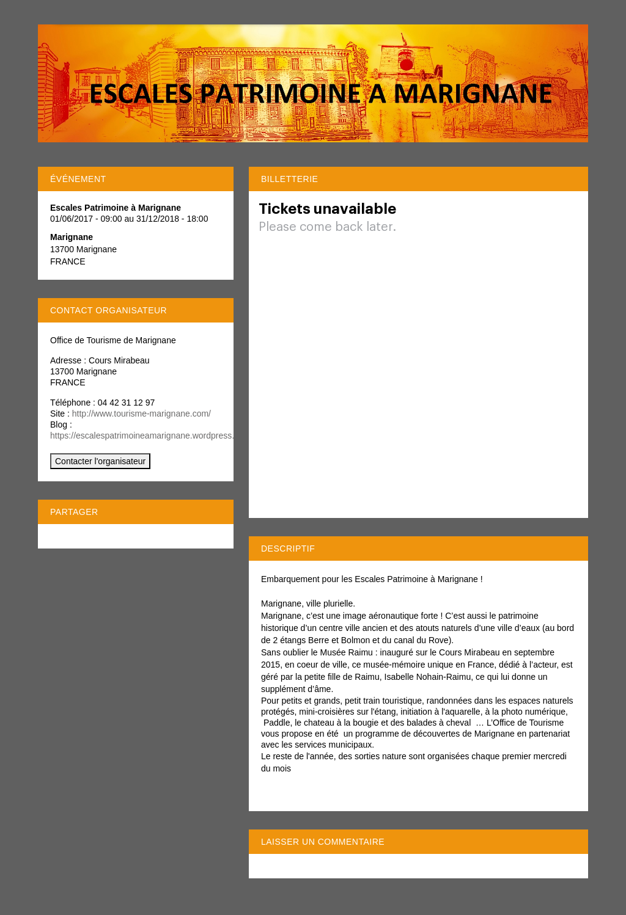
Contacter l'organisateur (100, 461)
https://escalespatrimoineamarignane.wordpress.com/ (151, 435)
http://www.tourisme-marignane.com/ (141, 413)
